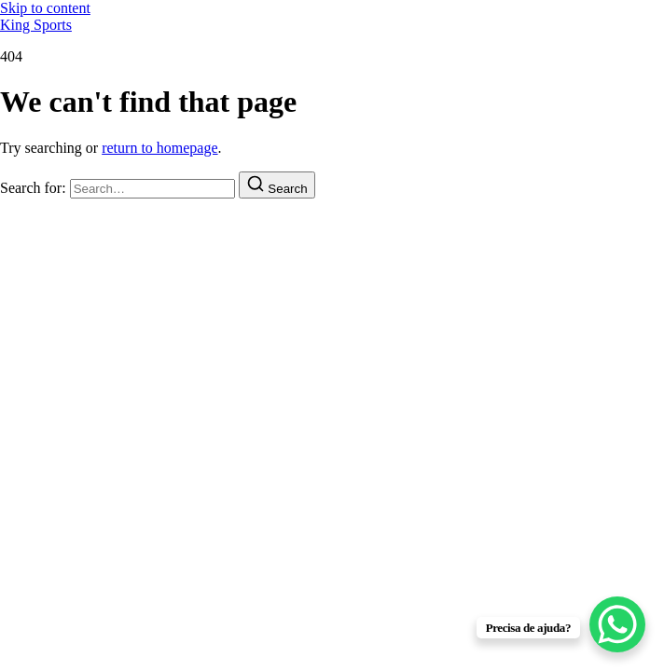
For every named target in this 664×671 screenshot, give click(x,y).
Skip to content (45, 8)
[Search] (277, 185)
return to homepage (159, 148)
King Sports (36, 25)
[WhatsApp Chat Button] (617, 624)
